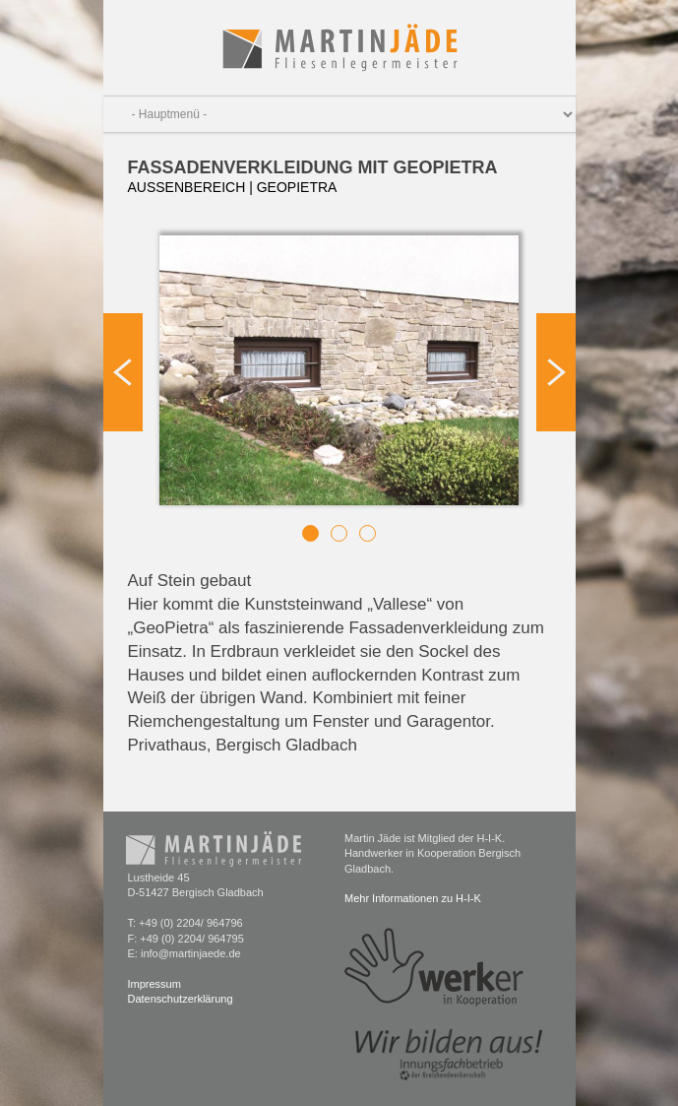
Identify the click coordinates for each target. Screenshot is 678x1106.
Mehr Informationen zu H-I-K (412, 898)
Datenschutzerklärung (180, 999)
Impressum (154, 984)
